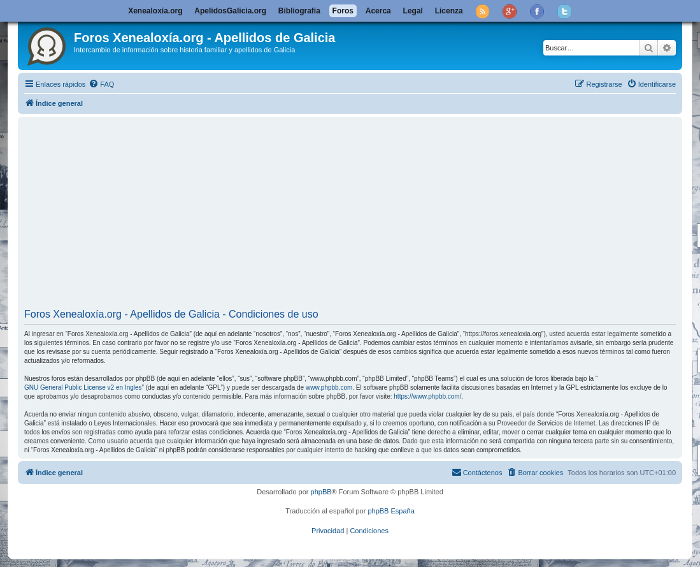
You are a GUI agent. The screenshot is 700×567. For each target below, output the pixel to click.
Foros (343, 10)
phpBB (321, 492)
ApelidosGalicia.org (230, 10)
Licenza (449, 10)
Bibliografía (299, 10)
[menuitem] (101, 84)
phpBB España (391, 511)
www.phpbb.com (329, 387)
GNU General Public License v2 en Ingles (83, 387)
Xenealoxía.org (155, 10)
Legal (413, 10)
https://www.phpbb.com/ (427, 396)
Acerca (378, 10)
